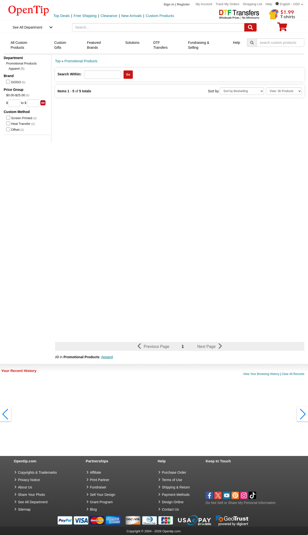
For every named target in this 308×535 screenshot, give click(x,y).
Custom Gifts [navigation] (60, 45)
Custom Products (160, 16)
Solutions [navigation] (132, 43)
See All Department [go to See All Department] (33, 502)
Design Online (173, 502)
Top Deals (61, 16)
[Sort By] (242, 91)
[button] (289, 4)
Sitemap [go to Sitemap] (24, 509)
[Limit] (284, 91)
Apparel (16, 68)
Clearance (109, 16)
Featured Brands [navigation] (94, 45)
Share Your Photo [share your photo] (31, 495)
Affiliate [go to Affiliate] (95, 472)
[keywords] (158, 27)
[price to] (33, 103)
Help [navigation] (236, 43)
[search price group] (43, 102)
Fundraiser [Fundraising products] (98, 487)
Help (268, 4)
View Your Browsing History (261, 374)
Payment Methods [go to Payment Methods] (176, 495)
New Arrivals (131, 16)
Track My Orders (227, 4)
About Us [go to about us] (25, 487)
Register (183, 4)
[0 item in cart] (282, 28)
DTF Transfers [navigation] (160, 45)
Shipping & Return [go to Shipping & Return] (176, 487)
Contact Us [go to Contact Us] (170, 509)
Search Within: (70, 74)
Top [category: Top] (58, 61)
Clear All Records (292, 374)
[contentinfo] (28, 10)
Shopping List (252, 4)
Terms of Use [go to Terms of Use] (172, 480)
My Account (204, 4)
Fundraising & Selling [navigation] (198, 45)
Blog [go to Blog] (93, 509)
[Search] (250, 27)
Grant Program (101, 502)
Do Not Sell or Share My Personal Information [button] (241, 503)
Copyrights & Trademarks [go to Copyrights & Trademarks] (37, 472)
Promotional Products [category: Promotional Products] (80, 61)
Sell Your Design (102, 495)
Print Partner (99, 480)
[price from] (14, 103)
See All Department (27, 27)
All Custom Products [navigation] (19, 45)
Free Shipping (85, 16)
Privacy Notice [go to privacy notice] (29, 480)
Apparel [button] (107, 357)
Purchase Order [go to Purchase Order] (174, 472)
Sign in (169, 4)
